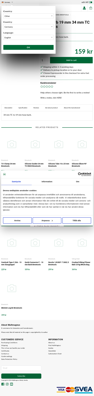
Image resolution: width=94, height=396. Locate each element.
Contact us (5, 354)
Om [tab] (77, 181)
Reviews (36, 108)
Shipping (4, 345)
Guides (50, 348)
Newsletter (52, 351)
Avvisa (17, 220)
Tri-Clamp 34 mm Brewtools (8, 165)
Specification (22, 108)
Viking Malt (76, 259)
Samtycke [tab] (16, 181)
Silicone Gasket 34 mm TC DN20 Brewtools (34, 165)
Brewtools (4, 160)
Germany (7, 2)
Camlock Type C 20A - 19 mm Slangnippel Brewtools (11, 263)
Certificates (5, 351)
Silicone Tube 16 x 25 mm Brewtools (58, 165)
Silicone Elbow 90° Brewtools (79, 165)
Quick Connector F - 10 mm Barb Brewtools (34, 263)
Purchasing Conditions (9, 343)
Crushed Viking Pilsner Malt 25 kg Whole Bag (81, 263)
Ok (28, 47)
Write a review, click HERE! (51, 98)
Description (8, 108)
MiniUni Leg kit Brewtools (11, 308)
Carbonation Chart (55, 354)
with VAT (87, 2)
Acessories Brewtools (60, 15)
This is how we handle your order (13, 348)
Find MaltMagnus (54, 345)
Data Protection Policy (9, 359)
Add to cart (71, 60)
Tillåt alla (77, 220)
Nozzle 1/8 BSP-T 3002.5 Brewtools (58, 263)
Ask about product (51, 108)
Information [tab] (47, 181)
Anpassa (47, 220)
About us (51, 343)
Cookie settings (6, 356)
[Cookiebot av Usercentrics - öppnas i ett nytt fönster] (80, 174)
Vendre (26, 380)
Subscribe (21, 376)
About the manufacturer (72, 108)
